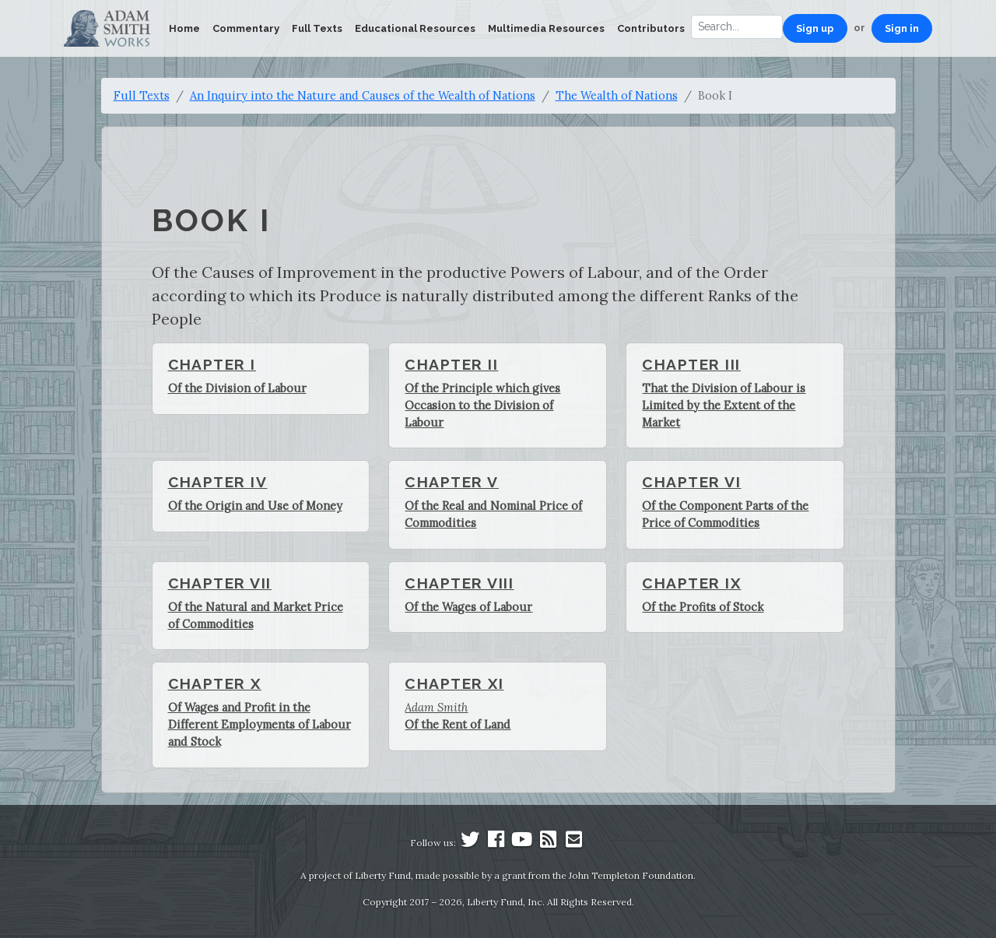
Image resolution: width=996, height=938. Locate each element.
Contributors (651, 28)
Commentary (245, 28)
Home (184, 28)
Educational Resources (415, 28)
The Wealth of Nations (617, 95)
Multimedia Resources (546, 28)
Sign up (815, 28)
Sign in (902, 28)
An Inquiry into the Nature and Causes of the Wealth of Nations (362, 95)
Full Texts (317, 28)
